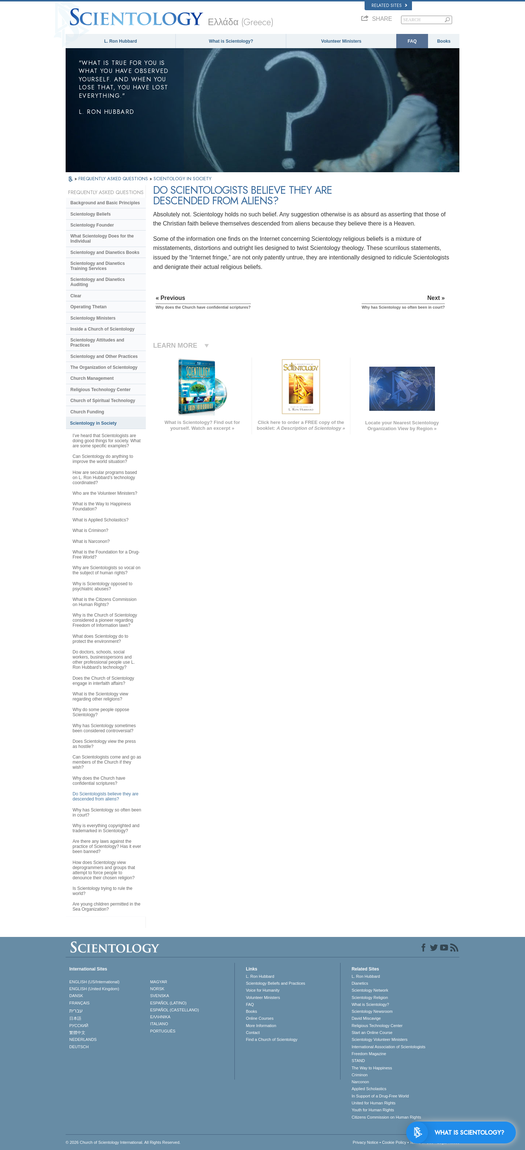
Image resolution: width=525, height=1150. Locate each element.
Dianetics (359, 983)
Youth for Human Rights (372, 1110)
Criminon (359, 1075)
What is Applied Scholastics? (100, 519)
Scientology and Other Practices (104, 356)
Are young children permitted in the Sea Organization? (106, 907)
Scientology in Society (93, 423)
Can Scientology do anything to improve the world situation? (103, 459)
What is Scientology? (231, 41)
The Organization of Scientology (103, 367)
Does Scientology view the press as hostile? (104, 744)
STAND (358, 1060)
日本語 (75, 1018)
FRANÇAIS (79, 1003)
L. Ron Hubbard (120, 41)
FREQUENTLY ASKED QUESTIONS (113, 178)
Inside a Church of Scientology (102, 329)
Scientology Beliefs (90, 214)
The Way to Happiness (371, 1068)
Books (444, 41)
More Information (261, 1025)
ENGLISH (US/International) (94, 982)
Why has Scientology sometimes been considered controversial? (104, 728)
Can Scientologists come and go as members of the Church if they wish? (107, 762)
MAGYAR (158, 982)
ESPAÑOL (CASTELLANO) (174, 1010)
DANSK (76, 995)
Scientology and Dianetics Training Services (97, 266)
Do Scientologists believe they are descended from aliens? (106, 796)
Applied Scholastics (368, 1089)
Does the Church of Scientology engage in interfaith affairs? (103, 681)
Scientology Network (369, 990)
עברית (76, 1011)
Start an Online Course (371, 1032)
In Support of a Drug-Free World (380, 1096)
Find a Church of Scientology (271, 1039)
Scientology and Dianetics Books (104, 252)
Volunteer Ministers (341, 41)
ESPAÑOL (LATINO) (168, 1003)
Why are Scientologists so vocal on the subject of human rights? (106, 570)
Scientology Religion (369, 997)
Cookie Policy (394, 1142)
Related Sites (389, 5)
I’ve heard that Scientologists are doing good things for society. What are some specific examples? (107, 440)
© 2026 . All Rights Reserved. (123, 1142)
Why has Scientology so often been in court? (107, 812)
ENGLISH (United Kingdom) (94, 989)
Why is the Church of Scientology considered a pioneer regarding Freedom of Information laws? (105, 620)
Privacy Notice (365, 1142)
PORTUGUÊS (162, 1031)
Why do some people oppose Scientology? (101, 712)
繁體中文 (77, 1032)
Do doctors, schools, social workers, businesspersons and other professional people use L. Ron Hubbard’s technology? (104, 659)
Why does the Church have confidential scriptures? (99, 781)
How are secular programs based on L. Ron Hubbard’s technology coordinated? (105, 477)
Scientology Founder (92, 225)
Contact (253, 1032)
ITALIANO (159, 1024)
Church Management (92, 378)
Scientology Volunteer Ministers (379, 1039)
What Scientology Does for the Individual (102, 239)
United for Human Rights (373, 1103)
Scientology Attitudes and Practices (97, 342)
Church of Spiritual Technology (102, 400)
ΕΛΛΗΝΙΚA (160, 1017)
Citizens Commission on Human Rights (386, 1117)
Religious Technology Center (100, 389)
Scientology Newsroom (372, 1011)
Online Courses (259, 1018)
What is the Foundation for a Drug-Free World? (106, 554)
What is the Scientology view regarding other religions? (100, 696)
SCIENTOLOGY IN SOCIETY (182, 178)
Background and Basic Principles (105, 202)
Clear (75, 295)
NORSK (157, 989)
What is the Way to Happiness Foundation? (102, 506)
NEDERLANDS (83, 1039)
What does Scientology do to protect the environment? (100, 639)
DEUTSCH (79, 1047)
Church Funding (87, 411)
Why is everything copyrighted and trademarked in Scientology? (106, 828)
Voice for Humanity (262, 990)
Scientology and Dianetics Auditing (97, 282)
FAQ (412, 41)
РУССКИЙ (78, 1025)
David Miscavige (366, 1018)
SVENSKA (159, 995)
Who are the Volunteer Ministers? (105, 493)
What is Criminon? (90, 530)
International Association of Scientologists (388, 1047)
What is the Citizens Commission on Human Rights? (104, 602)
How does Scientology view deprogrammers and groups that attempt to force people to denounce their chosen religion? (104, 870)
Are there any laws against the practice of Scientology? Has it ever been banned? (107, 846)
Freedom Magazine (368, 1053)
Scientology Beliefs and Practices (275, 983)
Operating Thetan (88, 306)
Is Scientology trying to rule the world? (102, 891)
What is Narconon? (91, 541)
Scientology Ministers (93, 318)
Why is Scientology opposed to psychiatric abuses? (102, 586)
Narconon (360, 1082)
